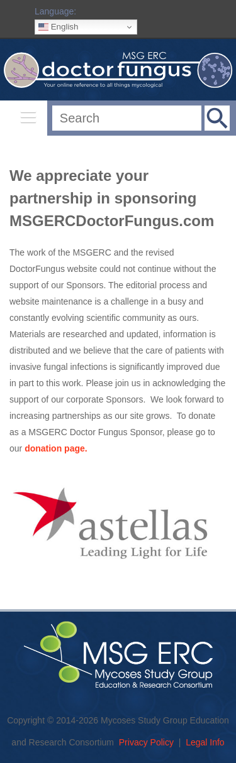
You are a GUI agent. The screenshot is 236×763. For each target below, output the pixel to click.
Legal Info (205, 742)
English (58, 27)
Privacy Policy (146, 742)
